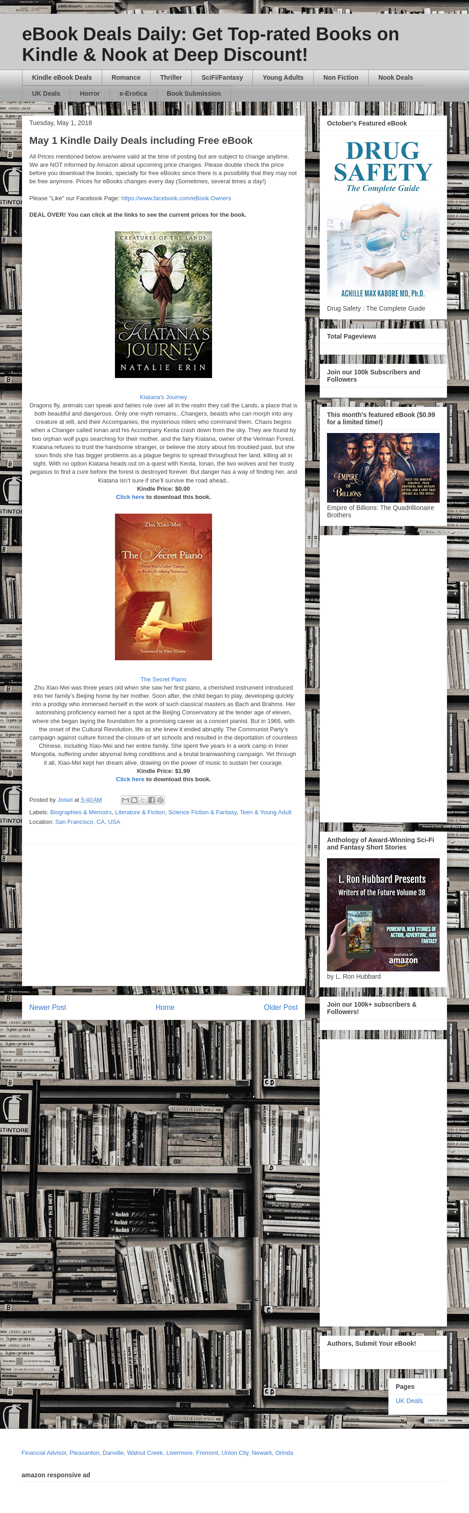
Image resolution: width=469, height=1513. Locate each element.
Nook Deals (395, 77)
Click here (130, 496)
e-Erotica (133, 93)
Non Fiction (341, 77)
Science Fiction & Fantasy (203, 812)
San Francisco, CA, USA (87, 821)
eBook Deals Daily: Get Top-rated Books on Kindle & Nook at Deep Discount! (210, 44)
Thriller (171, 77)
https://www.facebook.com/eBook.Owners (176, 198)
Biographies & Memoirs (81, 812)
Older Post (281, 1007)
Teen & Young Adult (266, 812)
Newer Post (47, 1007)
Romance (126, 77)
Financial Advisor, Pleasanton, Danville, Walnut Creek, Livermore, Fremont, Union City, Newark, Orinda (157, 1452)
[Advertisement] (249, 914)
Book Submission (194, 93)
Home (165, 1007)
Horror (90, 93)
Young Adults (282, 77)
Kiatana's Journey (163, 397)
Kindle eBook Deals (62, 77)
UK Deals (46, 93)
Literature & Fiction (140, 812)
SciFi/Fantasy (222, 77)
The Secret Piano (163, 679)
